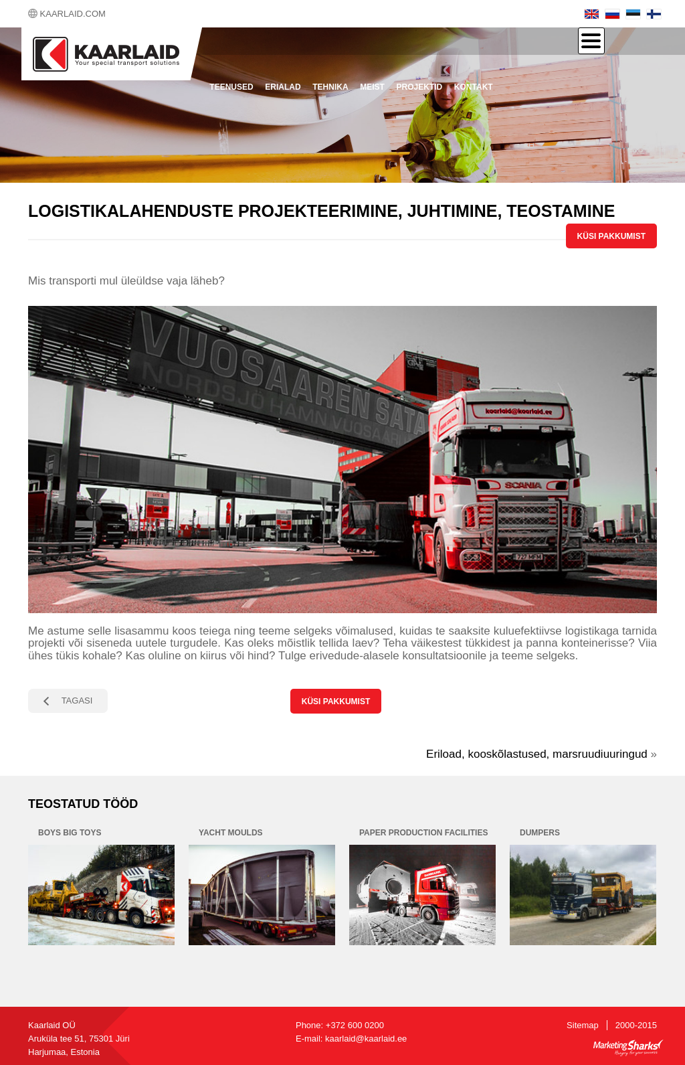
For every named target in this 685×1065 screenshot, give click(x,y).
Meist (372, 87)
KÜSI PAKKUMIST (611, 236)
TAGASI (77, 700)
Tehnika (330, 87)
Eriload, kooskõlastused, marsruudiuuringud (537, 754)
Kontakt (473, 87)
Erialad (282, 87)
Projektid (420, 87)
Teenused (231, 87)
